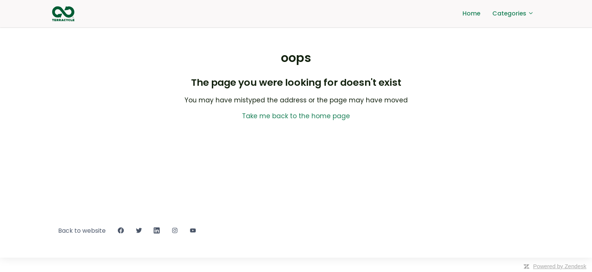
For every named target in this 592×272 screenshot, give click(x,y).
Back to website (82, 230)
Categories (513, 13)
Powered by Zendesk (559, 266)
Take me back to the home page (296, 116)
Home (471, 13)
